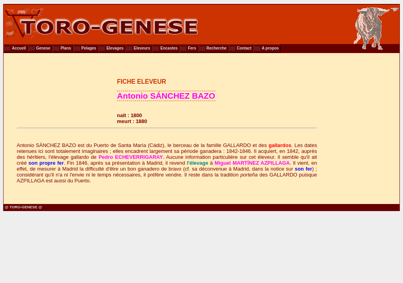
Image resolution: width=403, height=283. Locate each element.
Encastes (168, 48)
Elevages (114, 48)
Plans (66, 48)
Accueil (19, 48)
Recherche (217, 48)
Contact (244, 48)
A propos (270, 48)
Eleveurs (142, 48)
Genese (43, 48)
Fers (192, 48)
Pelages (88, 48)
